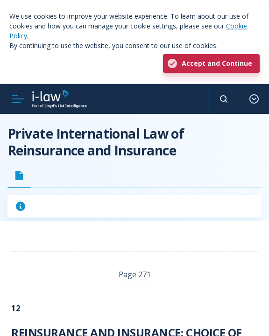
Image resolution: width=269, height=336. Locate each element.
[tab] (19, 175)
